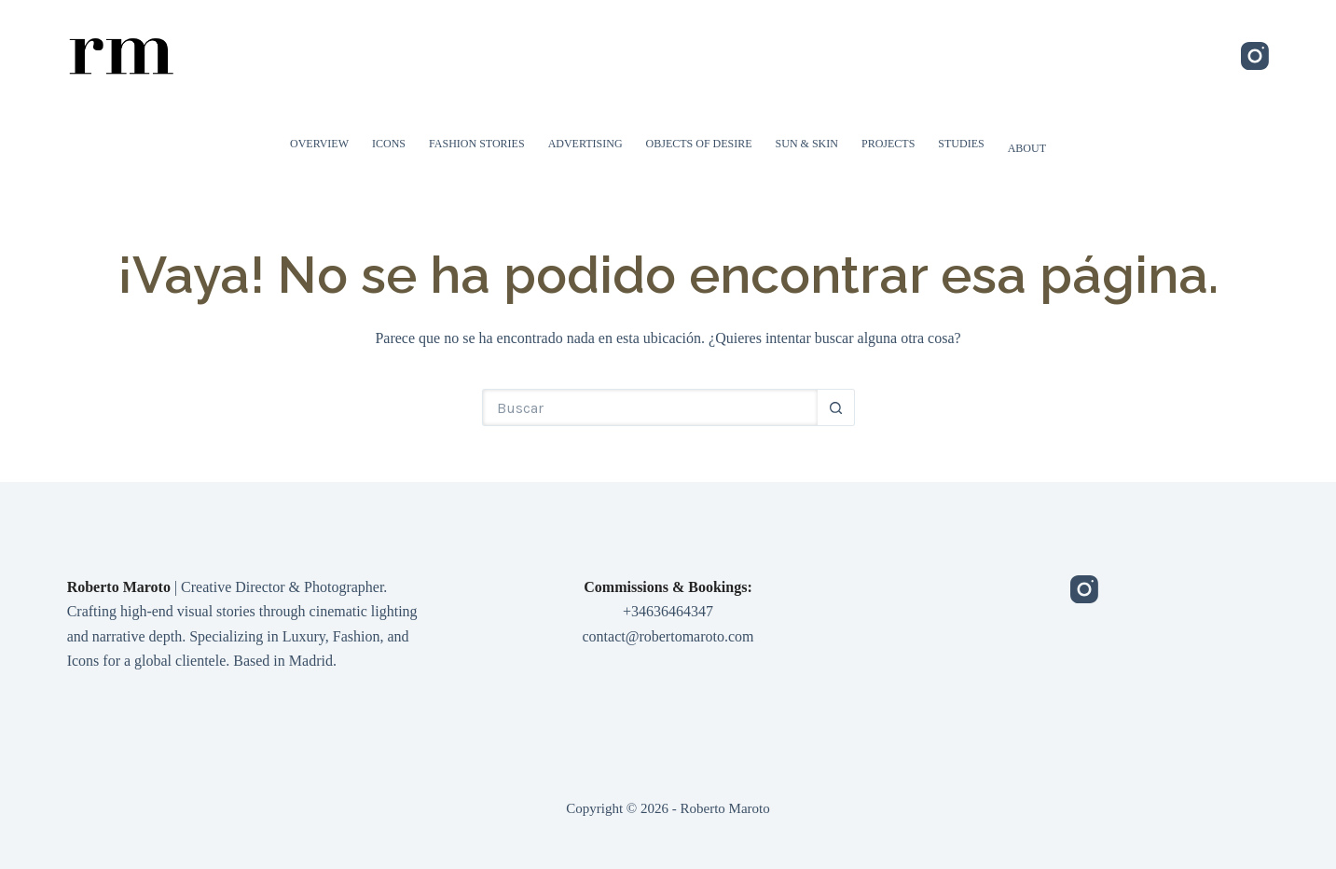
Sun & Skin (807, 143)
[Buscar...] (650, 407)
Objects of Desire (699, 143)
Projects (888, 143)
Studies (961, 143)
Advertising (585, 143)
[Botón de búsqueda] (836, 407)
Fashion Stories (477, 143)
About (1027, 148)
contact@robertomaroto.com (668, 636)
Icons (389, 143)
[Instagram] (1255, 56)
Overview (319, 143)
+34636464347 (668, 611)
